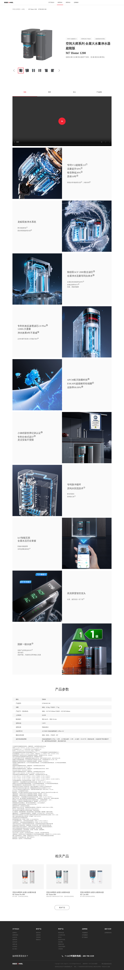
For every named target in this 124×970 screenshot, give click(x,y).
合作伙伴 (14, 942)
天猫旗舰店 (85, 932)
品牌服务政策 (108, 932)
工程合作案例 (61, 946)
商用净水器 (61, 932)
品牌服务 (76, 2)
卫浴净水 (38, 937)
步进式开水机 (61, 939)
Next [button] (58, 70)
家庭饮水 (38, 939)
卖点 (74, 92)
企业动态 (14, 946)
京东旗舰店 (85, 935)
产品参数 (99, 92)
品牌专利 (14, 939)
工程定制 (60, 948)
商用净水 (68, 2)
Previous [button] (15, 70)
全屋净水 (38, 935)
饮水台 (60, 937)
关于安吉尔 (51, 2)
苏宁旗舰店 (85, 937)
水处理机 (60, 942)
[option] (36, 44)
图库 (49, 92)
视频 (25, 92)
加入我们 (14, 948)
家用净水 (60, 2)
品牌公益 (14, 944)
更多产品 (62, 907)
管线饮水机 (61, 944)
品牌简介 (14, 932)
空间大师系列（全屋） (19, 9)
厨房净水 (38, 932)
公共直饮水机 (61, 935)
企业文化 (14, 937)
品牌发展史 (15, 935)
